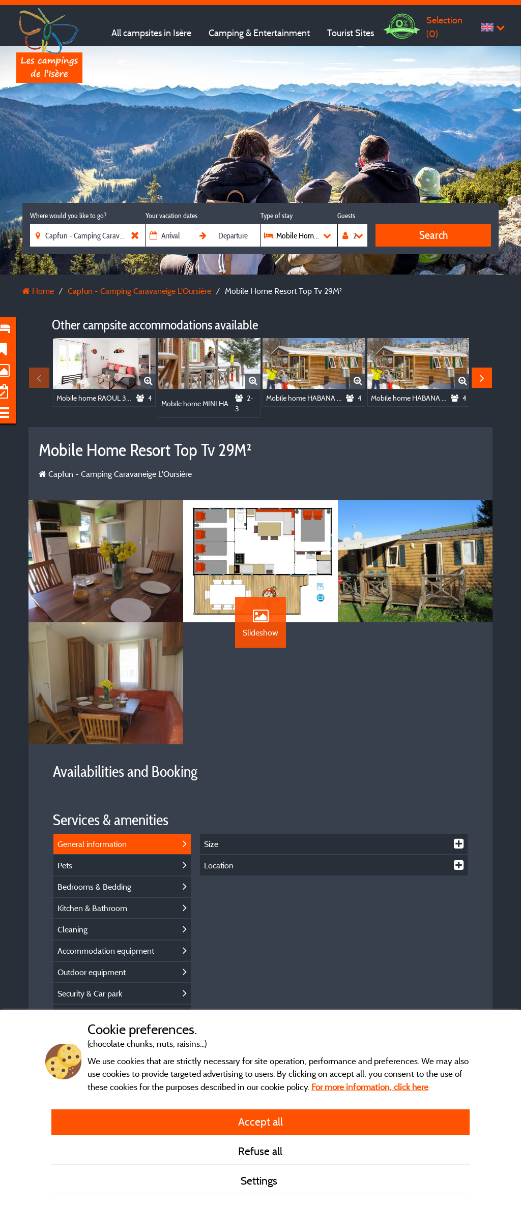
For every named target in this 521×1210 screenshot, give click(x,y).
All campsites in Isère (151, 33)
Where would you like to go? (68, 215)
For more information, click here (369, 1086)
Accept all (260, 1121)
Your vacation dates (171, 215)
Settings (260, 1180)
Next (482, 378)
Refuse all (260, 1151)
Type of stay (276, 215)
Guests (346, 215)
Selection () (444, 26)
